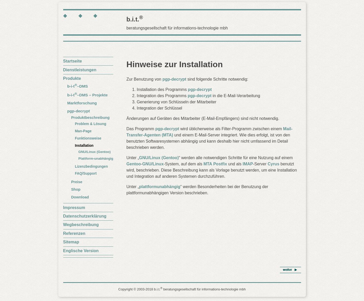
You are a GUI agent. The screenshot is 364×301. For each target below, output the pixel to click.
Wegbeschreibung (81, 224)
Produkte (72, 78)
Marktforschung (82, 103)
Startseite (72, 61)
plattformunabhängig (159, 186)
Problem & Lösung (90, 124)
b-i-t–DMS (77, 86)
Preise (76, 182)
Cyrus (273, 164)
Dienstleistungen (79, 70)
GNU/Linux (153, 164)
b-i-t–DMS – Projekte (87, 95)
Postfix (220, 164)
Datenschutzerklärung (85, 216)
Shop (75, 189)
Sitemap (71, 242)
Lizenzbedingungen (91, 166)
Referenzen (74, 233)
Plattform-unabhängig (95, 158)
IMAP (248, 164)
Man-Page (83, 131)
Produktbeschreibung (90, 117)
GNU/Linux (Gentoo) (94, 152)
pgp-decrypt (78, 111)
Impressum (74, 207)
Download (80, 197)
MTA (208, 164)
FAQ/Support (86, 173)
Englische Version (81, 251)
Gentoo (133, 164)
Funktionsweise (88, 138)
